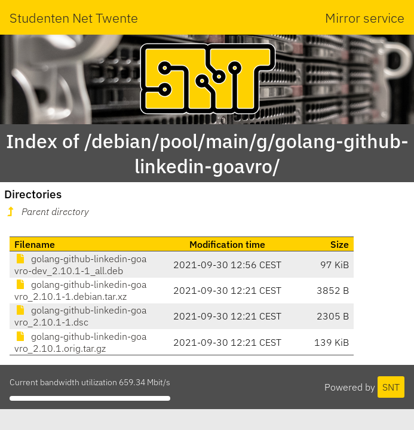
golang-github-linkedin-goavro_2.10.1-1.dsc (80, 316)
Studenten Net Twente (74, 17)
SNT (391, 387)
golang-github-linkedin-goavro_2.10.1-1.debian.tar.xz (80, 290)
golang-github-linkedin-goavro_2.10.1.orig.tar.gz (80, 342)
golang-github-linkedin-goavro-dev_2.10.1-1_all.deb (80, 265)
